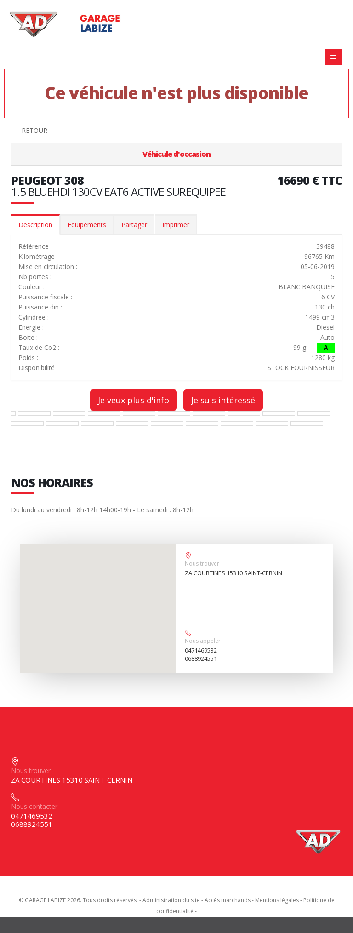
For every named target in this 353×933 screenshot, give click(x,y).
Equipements (87, 224)
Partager (134, 224)
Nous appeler (203, 641)
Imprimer (175, 224)
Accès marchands (228, 900)
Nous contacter (34, 806)
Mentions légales (277, 900)
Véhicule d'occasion (176, 154)
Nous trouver (202, 563)
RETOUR (34, 130)
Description (35, 224)
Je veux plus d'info (133, 400)
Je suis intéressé (223, 400)
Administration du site (171, 900)
